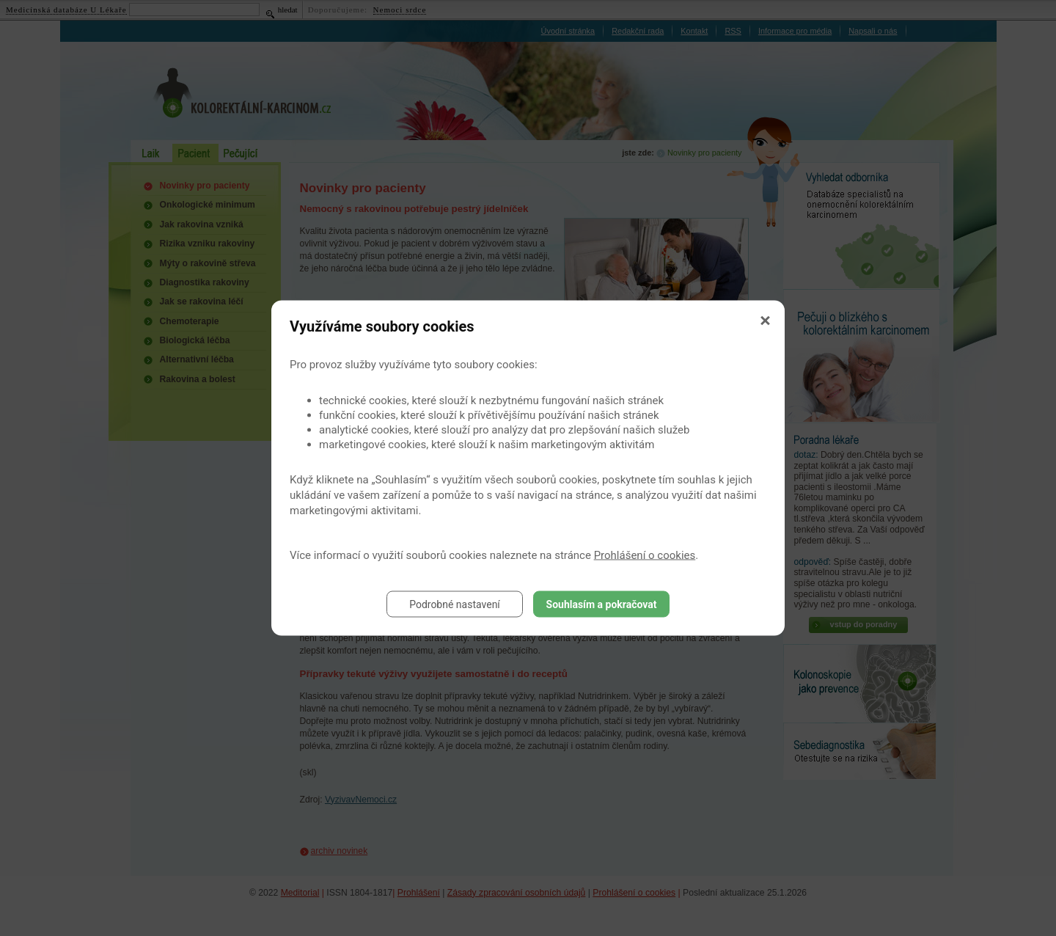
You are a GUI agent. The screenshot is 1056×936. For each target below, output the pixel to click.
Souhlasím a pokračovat (601, 604)
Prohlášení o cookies (645, 555)
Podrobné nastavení (454, 604)
